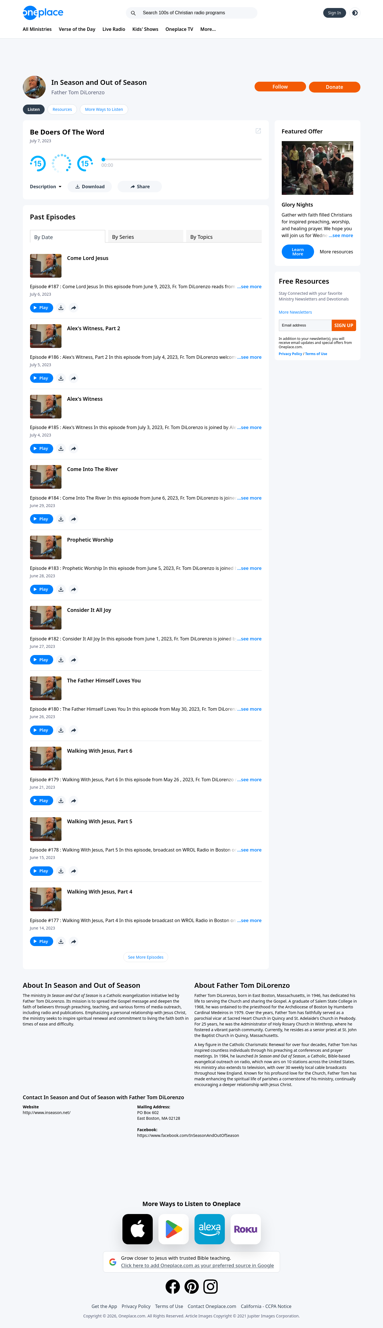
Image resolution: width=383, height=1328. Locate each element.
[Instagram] (210, 1286)
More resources (336, 252)
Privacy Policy (136, 1306)
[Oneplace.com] (43, 13)
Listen (34, 109)
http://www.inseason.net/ (47, 1112)
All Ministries (37, 29)
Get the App (104, 1306)
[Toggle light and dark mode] (355, 12)
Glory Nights (297, 204)
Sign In (334, 12)
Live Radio (113, 29)
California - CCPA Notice (266, 1306)
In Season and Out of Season (99, 82)
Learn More (298, 252)
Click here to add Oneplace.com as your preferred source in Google (197, 1265)
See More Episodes (146, 957)
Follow (280, 86)
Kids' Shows (145, 29)
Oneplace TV (179, 29)
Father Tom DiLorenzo (78, 92)
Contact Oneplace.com (212, 1306)
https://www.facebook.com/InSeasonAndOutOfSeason (188, 1135)
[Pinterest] (191, 1286)
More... (208, 29)
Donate (334, 87)
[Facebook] (173, 1286)
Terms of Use (169, 1306)
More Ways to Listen (104, 109)
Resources (62, 109)
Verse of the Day (77, 29)
